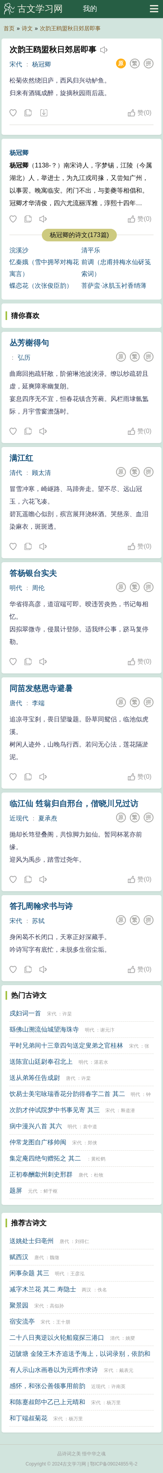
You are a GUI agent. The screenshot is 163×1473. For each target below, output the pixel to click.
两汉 (86, 1290)
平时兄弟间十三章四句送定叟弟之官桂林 (66, 1045)
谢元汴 (107, 1030)
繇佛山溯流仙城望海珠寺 (44, 1029)
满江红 (21, 458)
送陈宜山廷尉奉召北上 (41, 1061)
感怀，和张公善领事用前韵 (47, 1386)
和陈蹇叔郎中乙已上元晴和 (47, 1402)
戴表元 (126, 1370)
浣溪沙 (18, 250)
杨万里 (114, 1402)
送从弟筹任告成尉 (34, 1077)
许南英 (118, 1386)
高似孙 (57, 1306)
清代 (15, 472)
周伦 (38, 588)
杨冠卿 (41, 64)
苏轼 (38, 921)
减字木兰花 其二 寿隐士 (42, 1289)
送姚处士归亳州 (31, 1241)
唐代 (15, 703)
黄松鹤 (98, 1159)
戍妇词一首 (25, 1013)
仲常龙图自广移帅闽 (37, 1142)
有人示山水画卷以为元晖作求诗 (53, 1369)
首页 (9, 28)
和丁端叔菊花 (28, 1418)
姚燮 (130, 1338)
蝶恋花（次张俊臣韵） (41, 285)
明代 (15, 588)
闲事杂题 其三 (29, 1273)
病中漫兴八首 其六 (35, 1126)
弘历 (24, 357)
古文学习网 (40, 9)
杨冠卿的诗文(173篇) (79, 235)
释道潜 (128, 1110)
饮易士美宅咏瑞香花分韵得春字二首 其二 (67, 1093)
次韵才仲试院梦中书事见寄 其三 (54, 1110)
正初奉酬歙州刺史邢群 (41, 1174)
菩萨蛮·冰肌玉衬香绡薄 (113, 285)
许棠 (86, 1078)
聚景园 (18, 1305)
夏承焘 (47, 818)
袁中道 (90, 1126)
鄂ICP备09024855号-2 (113, 1464)
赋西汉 (18, 1257)
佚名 (102, 1290)
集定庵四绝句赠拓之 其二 (45, 1158)
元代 (32, 1191)
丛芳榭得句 (29, 342)
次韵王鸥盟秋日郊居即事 (70, 28)
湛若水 (101, 1062)
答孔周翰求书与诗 (41, 906)
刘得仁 (82, 1241)
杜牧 (98, 1175)
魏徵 (54, 1257)
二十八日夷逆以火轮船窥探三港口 (56, 1337)
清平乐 (90, 250)
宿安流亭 (22, 1321)
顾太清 (41, 472)
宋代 (15, 64)
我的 (90, 9)
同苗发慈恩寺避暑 (41, 688)
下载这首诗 (43, 113)
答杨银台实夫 (33, 573)
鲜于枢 (50, 1191)
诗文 (27, 28)
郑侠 (92, 1143)
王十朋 (63, 1322)
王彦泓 (77, 1273)
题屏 (15, 1190)
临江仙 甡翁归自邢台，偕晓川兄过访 (73, 803)
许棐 (67, 1014)
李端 (38, 703)
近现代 (18, 818)
